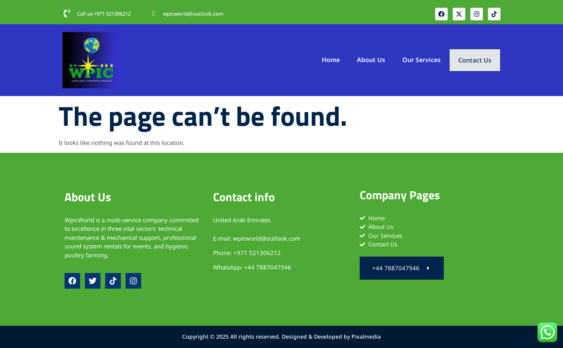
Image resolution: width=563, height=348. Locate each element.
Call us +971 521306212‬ (104, 13)
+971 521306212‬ (257, 253)
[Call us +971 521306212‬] (67, 13)
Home (330, 59)
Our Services (421, 59)
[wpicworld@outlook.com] (153, 13)
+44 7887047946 (267, 267)
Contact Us (474, 60)
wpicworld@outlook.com (193, 13)
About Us (370, 59)
